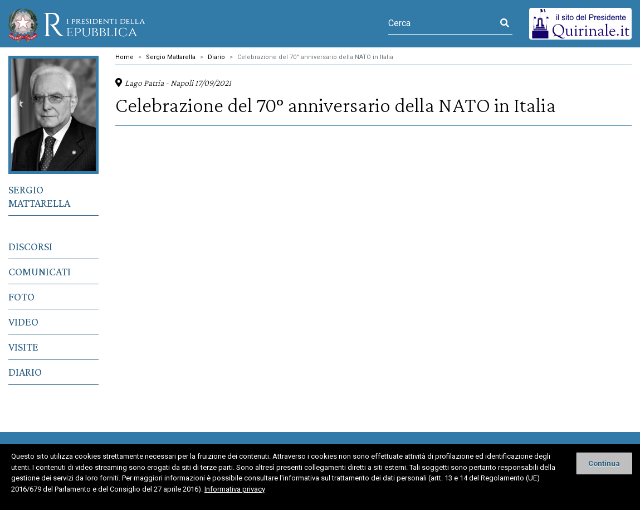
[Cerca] (442, 23)
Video (23, 321)
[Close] (604, 463)
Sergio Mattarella (39, 196)
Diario (25, 372)
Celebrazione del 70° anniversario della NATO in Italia (315, 57)
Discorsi (30, 246)
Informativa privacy (234, 489)
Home (124, 57)
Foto (21, 296)
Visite (23, 347)
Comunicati (39, 271)
